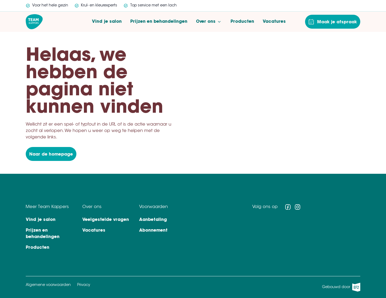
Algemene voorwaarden (48, 285)
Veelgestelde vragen (105, 220)
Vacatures (274, 22)
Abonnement (153, 230)
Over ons (209, 21)
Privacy (83, 285)
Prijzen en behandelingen (158, 22)
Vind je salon (107, 22)
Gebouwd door (341, 287)
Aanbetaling (153, 220)
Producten (242, 22)
